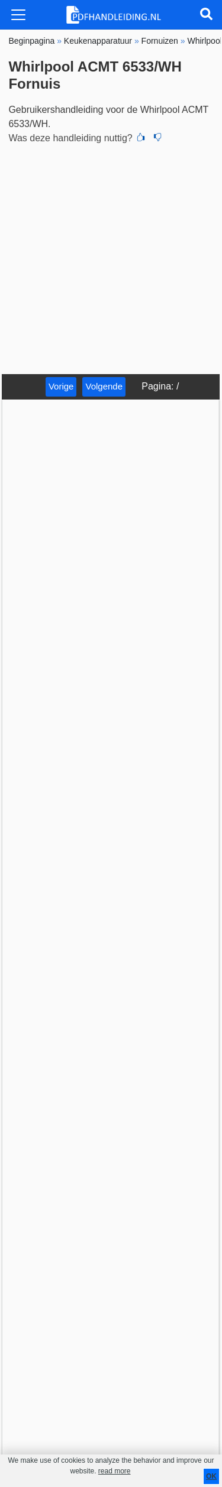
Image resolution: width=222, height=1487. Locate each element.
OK (211, 1476)
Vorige (61, 386)
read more (114, 1471)
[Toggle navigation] (18, 15)
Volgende (104, 386)
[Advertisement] (111, 257)
